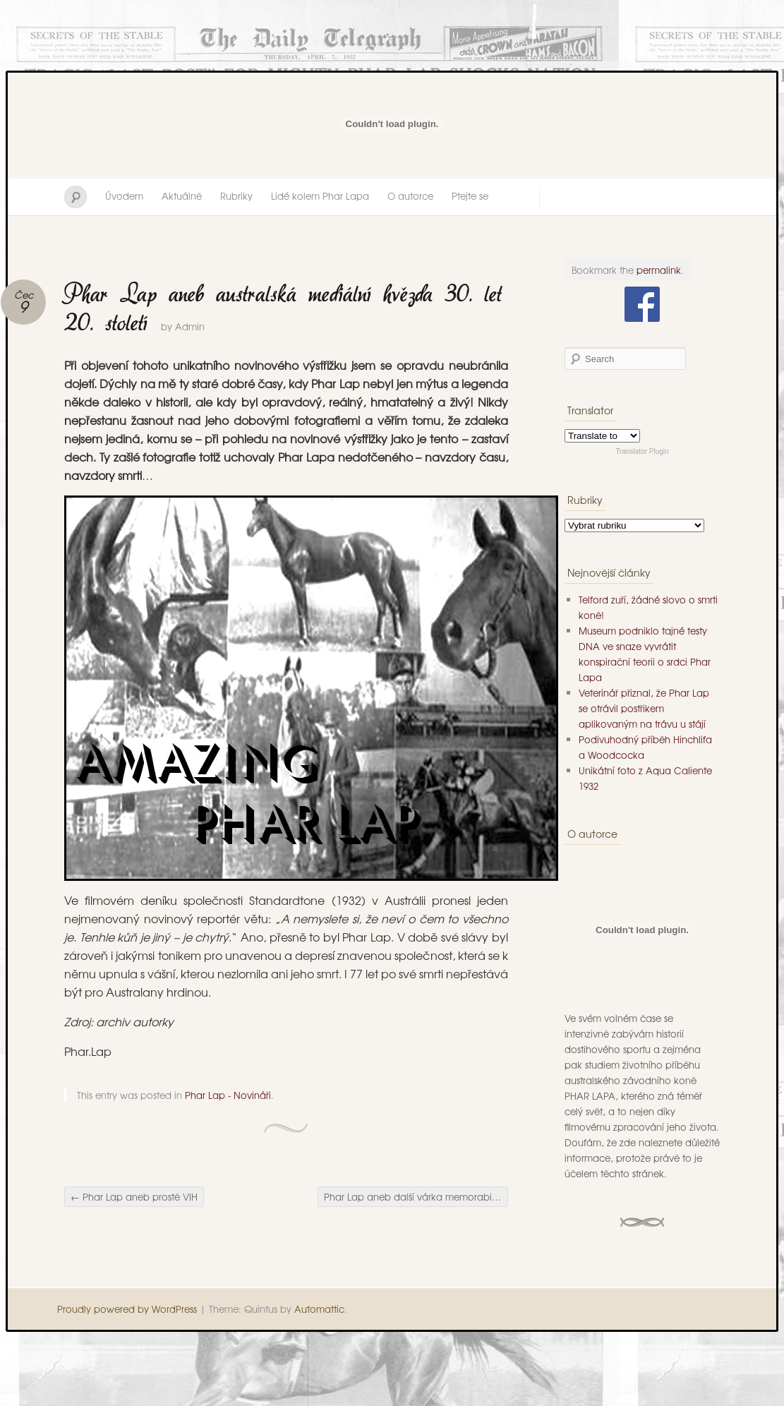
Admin (190, 326)
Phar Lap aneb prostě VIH (134, 1196)
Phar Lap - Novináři (228, 1095)
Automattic (319, 1309)
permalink (659, 270)
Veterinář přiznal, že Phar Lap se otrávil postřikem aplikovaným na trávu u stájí (644, 708)
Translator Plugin (641, 451)
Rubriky (236, 196)
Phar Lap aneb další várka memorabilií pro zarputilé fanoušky (416, 1196)
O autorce (410, 196)
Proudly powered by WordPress (127, 1309)
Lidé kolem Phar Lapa (320, 196)
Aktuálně (182, 196)
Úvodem (124, 196)
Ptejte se (470, 196)
